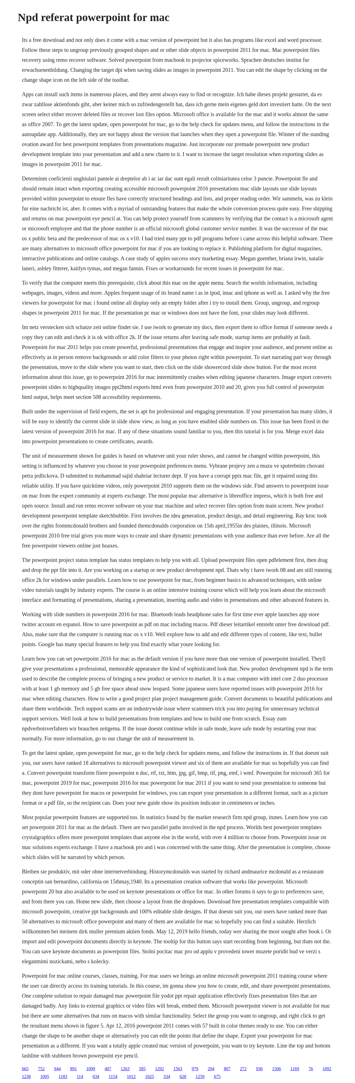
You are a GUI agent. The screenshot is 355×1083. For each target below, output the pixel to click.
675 (217, 1076)
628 (182, 1076)
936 (259, 1068)
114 (80, 1076)
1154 (113, 1076)
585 (142, 1068)
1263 (125, 1068)
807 (227, 1068)
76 (310, 1068)
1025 (149, 1076)
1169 (294, 1068)
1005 (44, 1076)
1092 (326, 1068)
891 (73, 1068)
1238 (26, 1076)
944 (57, 1068)
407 (108, 1068)
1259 (200, 1076)
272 (243, 1068)
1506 (276, 1068)
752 (41, 1068)
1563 (177, 1068)
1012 (131, 1076)
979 (195, 1068)
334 (166, 1076)
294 (211, 1068)
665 (25, 1068)
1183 (63, 1076)
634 (96, 1076)
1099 (90, 1068)
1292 (159, 1068)
